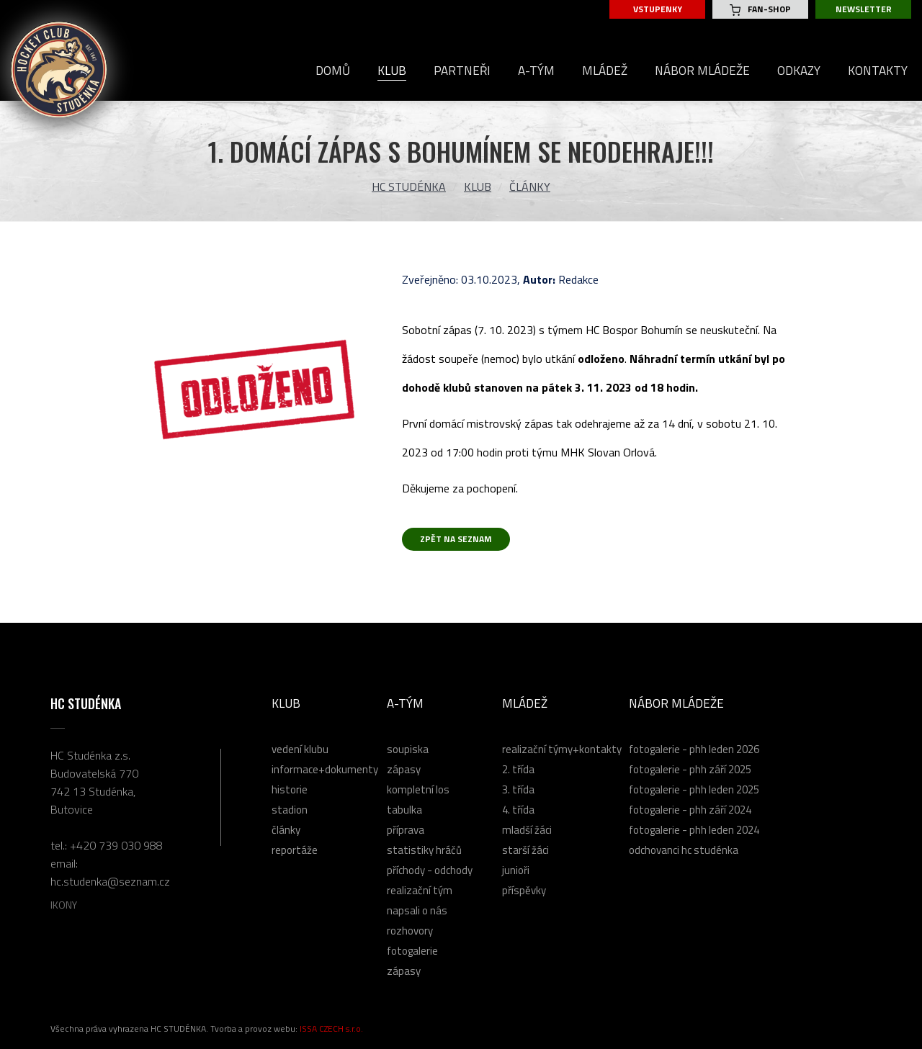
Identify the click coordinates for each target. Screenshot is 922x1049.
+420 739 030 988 (116, 845)
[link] (634, 329)
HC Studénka (409, 186)
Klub (477, 186)
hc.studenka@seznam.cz (110, 881)
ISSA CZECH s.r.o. (331, 1028)
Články (529, 186)
